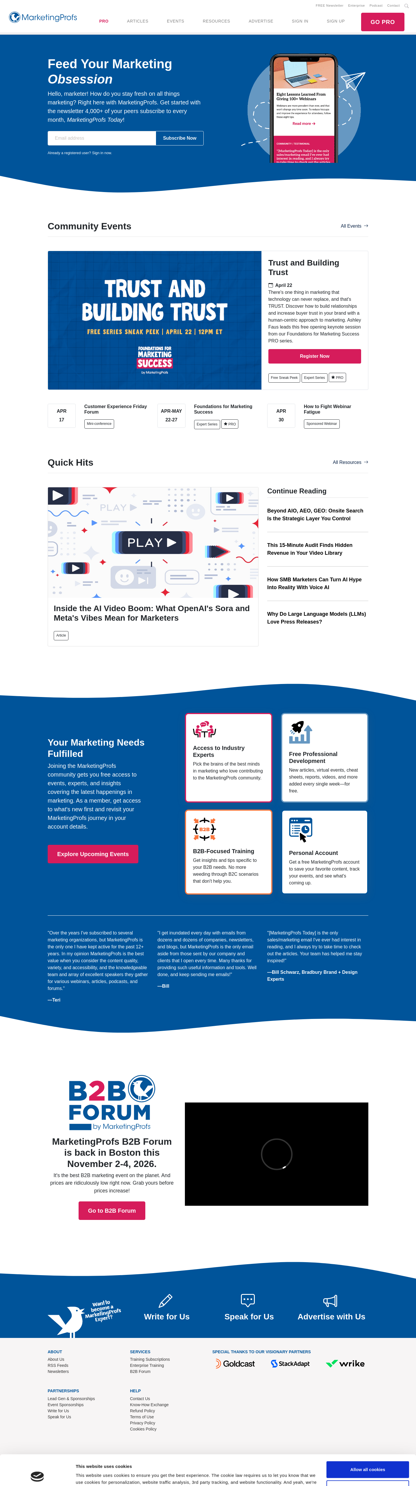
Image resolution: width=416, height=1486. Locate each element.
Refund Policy (142, 1410)
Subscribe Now (179, 138)
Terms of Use (142, 1417)
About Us (56, 1359)
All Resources (350, 462)
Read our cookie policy (241, 1458)
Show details (89, 1474)
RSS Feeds (58, 1365)
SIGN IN (300, 21)
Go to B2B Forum (112, 1133)
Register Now (314, 356)
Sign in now (101, 153)
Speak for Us (59, 1417)
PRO (103, 21)
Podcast (375, 5)
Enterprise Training (147, 1365)
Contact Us (140, 1398)
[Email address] (102, 138)
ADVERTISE (261, 21)
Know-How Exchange (149, 1404)
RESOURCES (216, 21)
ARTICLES (137, 21)
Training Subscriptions (150, 1359)
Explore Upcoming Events (93, 854)
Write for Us (58, 1410)
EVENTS (175, 21)
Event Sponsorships (66, 1404)
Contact (393, 5)
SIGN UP (336, 21)
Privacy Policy (142, 1423)
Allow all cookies (367, 1439)
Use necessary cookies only (368, 1457)
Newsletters (58, 1371)
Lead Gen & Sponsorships (71, 1398)
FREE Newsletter (329, 5)
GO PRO (383, 22)
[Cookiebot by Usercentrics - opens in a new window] (37, 1474)
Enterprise (356, 5)
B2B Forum (140, 1371)
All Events (354, 226)
